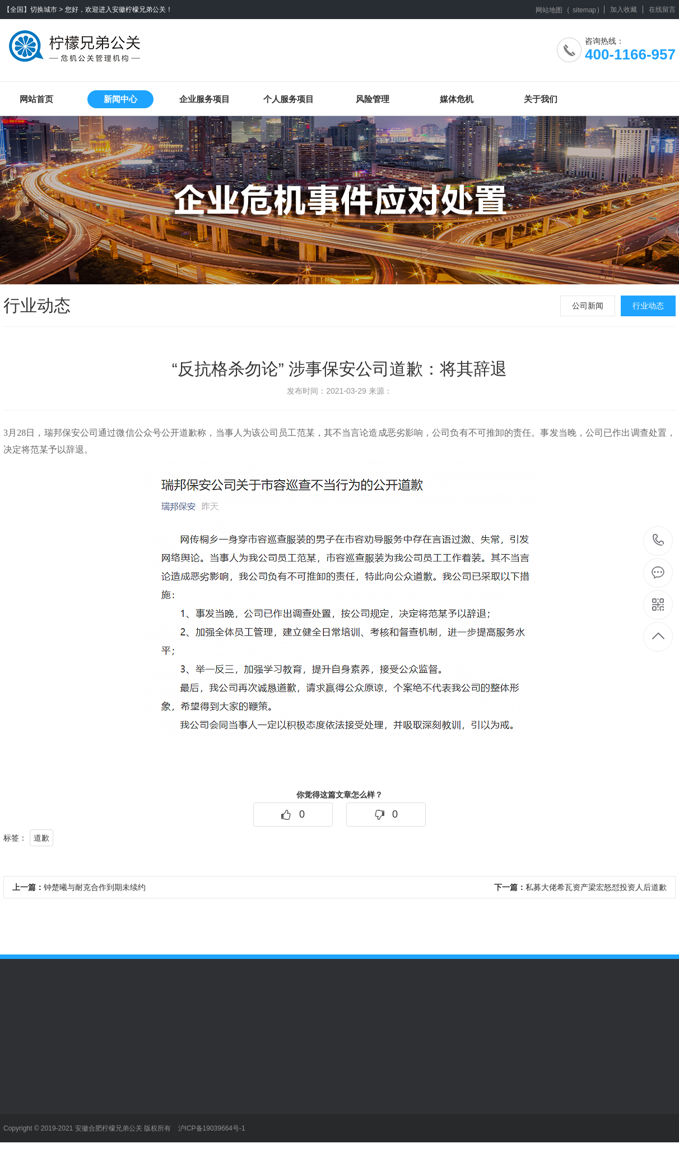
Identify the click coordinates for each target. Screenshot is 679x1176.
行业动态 (648, 305)
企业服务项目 (204, 99)
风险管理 (372, 99)
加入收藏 (623, 9)
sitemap (584, 10)
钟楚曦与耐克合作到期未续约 (79, 887)
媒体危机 (456, 99)
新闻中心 (120, 99)
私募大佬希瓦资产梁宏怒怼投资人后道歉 (580, 887)
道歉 (41, 837)
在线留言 (662, 9)
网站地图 (549, 10)
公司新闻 (587, 305)
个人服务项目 (288, 99)
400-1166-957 (658, 541)
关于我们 (540, 99)
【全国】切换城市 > (33, 9)
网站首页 (36, 99)
